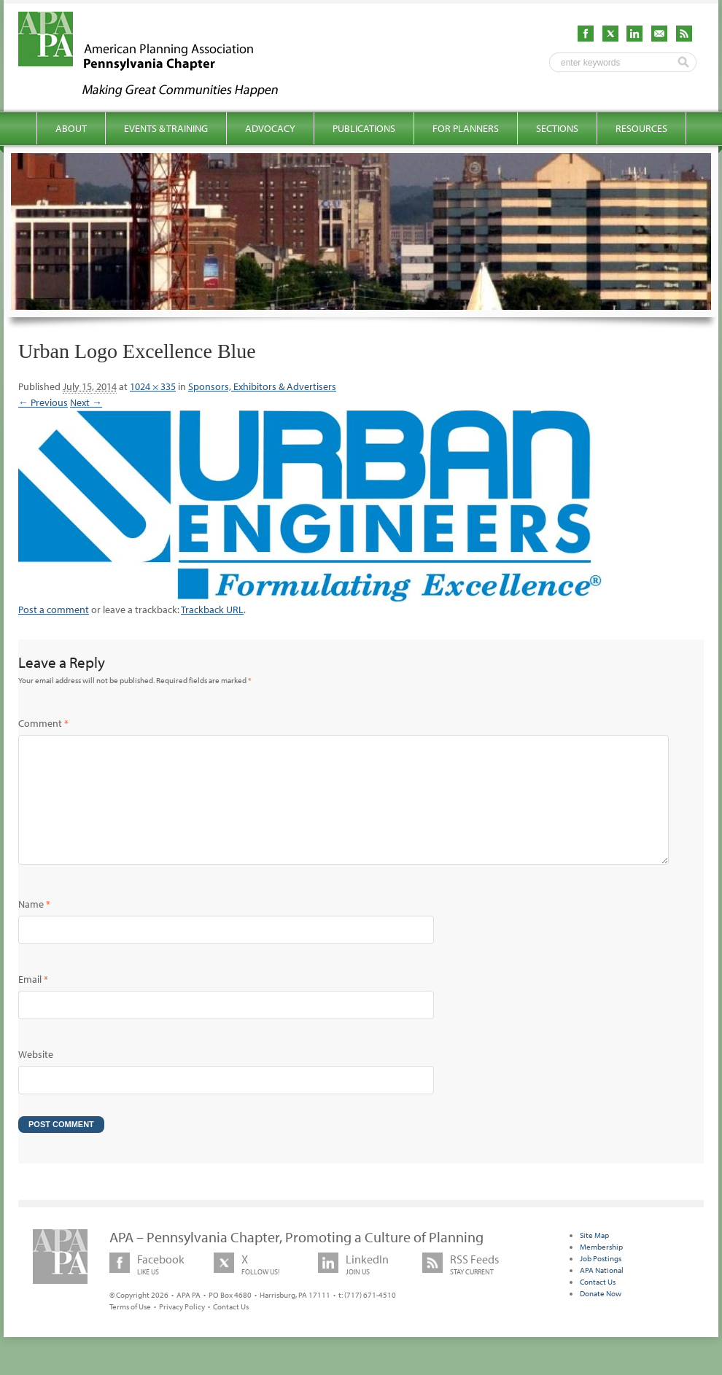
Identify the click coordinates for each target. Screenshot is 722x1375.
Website (35, 1077)
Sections (557, 128)
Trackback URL (212, 609)
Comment (43, 723)
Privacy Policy (182, 1330)
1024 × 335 (153, 386)
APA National (602, 1293)
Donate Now (600, 1317)
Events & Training (166, 128)
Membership (601, 1270)
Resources (641, 128)
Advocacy (270, 128)
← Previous (43, 402)
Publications (364, 128)
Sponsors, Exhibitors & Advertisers (262, 386)
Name (34, 927)
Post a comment (53, 609)
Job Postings (600, 1282)
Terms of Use (130, 1330)
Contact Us (231, 1330)
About (71, 128)
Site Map (594, 1258)
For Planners (465, 128)
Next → (86, 402)
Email (33, 1002)
